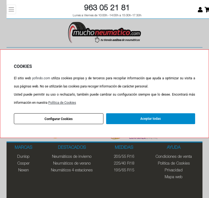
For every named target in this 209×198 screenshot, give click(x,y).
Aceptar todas (150, 119)
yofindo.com (41, 78)
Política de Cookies (62, 103)
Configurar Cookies (59, 119)
